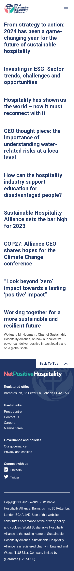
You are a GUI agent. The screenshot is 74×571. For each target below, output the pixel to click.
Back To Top (49, 363)
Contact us (11, 417)
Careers (9, 422)
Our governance (15, 446)
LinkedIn (16, 470)
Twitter (14, 477)
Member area (13, 428)
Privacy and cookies (18, 452)
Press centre (13, 411)
